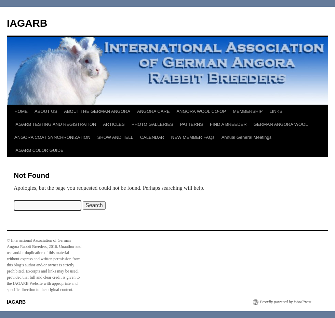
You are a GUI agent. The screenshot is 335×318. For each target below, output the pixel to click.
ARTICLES (113, 124)
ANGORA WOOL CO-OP (201, 111)
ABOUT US (46, 111)
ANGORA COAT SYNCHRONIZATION (52, 137)
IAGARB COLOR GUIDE (39, 150)
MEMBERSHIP (248, 111)
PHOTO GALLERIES (152, 124)
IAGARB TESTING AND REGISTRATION (55, 124)
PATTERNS (191, 124)
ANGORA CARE (153, 111)
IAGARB (27, 23)
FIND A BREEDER (228, 124)
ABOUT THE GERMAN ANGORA (97, 111)
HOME (21, 111)
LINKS (276, 111)
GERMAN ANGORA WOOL (281, 124)
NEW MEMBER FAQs (193, 137)
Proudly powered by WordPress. (286, 302)
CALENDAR (152, 137)
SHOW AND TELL (115, 137)
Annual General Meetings (247, 137)
